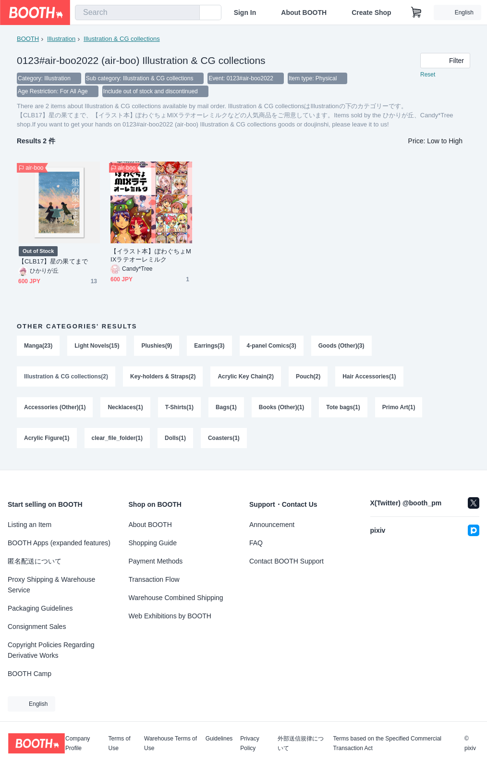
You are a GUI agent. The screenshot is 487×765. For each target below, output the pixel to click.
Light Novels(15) (96, 346)
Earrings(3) (210, 346)
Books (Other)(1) (281, 410)
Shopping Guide (153, 543)
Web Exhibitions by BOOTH (170, 616)
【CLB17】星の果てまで (53, 262)
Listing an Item (29, 524)
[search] (190, 13)
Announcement (271, 524)
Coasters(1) (224, 442)
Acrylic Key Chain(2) (246, 378)
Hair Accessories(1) (370, 378)
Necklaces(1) (125, 410)
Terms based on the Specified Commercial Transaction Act (387, 743)
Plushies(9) (157, 346)
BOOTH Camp (29, 673)
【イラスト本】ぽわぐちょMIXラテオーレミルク (150, 256)
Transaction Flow (154, 579)
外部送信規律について (301, 743)
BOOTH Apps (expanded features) (59, 543)
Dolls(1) (175, 442)
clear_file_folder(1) (117, 442)
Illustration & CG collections (122, 38)
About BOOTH (304, 12)
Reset (427, 75)
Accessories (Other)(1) (55, 410)
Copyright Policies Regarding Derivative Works (51, 650)
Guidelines (219, 739)
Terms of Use (119, 743)
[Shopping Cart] (416, 12)
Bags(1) (226, 410)
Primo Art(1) (399, 410)
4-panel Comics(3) (271, 346)
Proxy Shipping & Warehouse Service (51, 585)
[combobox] (137, 12)
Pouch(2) (308, 378)
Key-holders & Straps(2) (163, 378)
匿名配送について (34, 561)
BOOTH (28, 38)
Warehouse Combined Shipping (176, 598)
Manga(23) (38, 346)
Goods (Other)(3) (341, 346)
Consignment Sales (37, 626)
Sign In (245, 12)
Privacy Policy (249, 743)
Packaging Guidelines (40, 608)
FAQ (256, 543)
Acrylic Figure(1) (47, 442)
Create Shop (371, 12)
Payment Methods (156, 561)
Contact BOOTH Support (286, 561)
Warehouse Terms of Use (170, 743)
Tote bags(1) (343, 410)
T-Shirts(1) (179, 410)
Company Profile (77, 743)
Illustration (61, 38)
